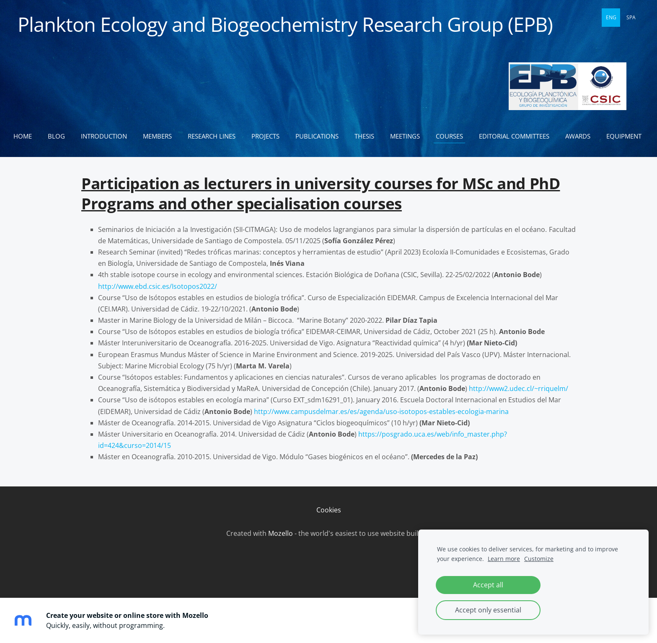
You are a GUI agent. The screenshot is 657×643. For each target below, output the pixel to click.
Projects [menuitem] (269, 136)
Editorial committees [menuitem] (517, 136)
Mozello (280, 548)
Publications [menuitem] (320, 136)
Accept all (488, 584)
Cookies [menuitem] (328, 525)
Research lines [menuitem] (215, 136)
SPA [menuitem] (631, 17)
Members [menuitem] (160, 136)
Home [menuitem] (26, 136)
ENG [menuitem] (611, 17)
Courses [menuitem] (452, 136)
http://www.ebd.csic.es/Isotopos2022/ (157, 301)
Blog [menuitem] (59, 136)
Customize (539, 559)
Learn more (504, 559)
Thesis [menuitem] (368, 136)
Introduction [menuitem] (107, 136)
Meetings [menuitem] (408, 136)
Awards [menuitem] (581, 136)
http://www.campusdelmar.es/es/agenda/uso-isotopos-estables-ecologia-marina (381, 426)
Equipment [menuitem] (34, 151)
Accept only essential (488, 610)
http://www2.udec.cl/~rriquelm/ (518, 403)
